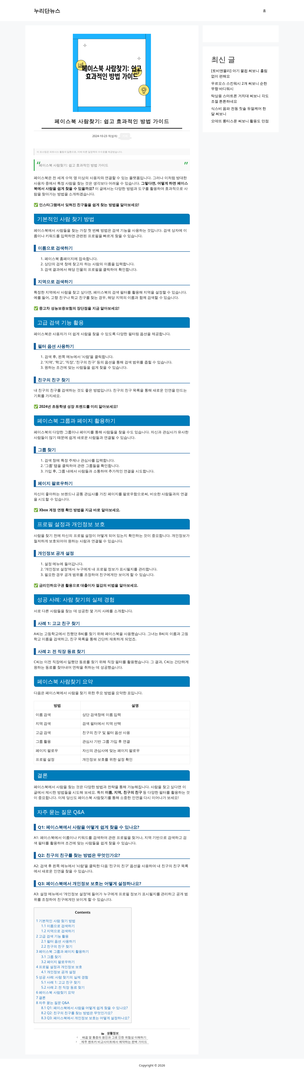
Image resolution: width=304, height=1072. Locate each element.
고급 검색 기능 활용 (52, 936)
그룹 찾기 (51, 956)
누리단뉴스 (47, 10)
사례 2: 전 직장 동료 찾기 (63, 987)
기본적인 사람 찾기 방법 (55, 920)
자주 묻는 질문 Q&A (52, 1002)
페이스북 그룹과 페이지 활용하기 (62, 951)
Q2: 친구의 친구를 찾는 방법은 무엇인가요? (76, 1013)
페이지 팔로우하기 (58, 961)
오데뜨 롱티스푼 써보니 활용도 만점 (240, 120)
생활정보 (113, 1033)
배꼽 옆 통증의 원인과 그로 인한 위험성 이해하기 (114, 1037)
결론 (41, 997)
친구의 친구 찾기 (56, 946)
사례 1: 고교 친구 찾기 (60, 982)
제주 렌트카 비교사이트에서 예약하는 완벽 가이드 (114, 1042)
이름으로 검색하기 (58, 926)
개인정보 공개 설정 (58, 972)
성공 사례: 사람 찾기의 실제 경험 (62, 977)
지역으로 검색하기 (58, 931)
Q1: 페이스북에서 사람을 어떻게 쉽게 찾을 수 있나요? (84, 1007)
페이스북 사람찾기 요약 (55, 992)
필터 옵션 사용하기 (58, 941)
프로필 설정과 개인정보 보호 (59, 967)
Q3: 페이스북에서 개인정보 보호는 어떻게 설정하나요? (85, 1018)
